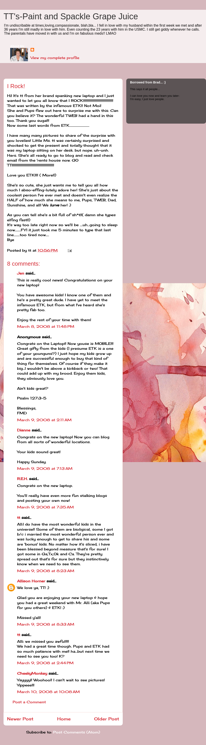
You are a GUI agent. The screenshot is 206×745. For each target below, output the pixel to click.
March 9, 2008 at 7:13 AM (44, 468)
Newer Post (20, 718)
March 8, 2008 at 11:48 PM (45, 326)
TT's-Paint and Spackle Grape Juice (71, 16)
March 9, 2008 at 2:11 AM (44, 420)
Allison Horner (31, 581)
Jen (20, 273)
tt (18, 517)
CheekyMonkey (32, 673)
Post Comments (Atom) (76, 732)
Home (64, 718)
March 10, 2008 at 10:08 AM (48, 692)
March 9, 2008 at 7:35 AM (45, 507)
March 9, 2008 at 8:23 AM (45, 571)
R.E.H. (22, 478)
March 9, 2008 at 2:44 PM (45, 663)
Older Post (106, 718)
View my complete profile (55, 57)
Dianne (23, 430)
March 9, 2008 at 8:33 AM (45, 624)
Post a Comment (29, 702)
